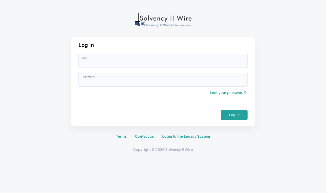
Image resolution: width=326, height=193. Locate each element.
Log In (234, 115)
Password (87, 77)
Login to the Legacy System (186, 136)
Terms (121, 136)
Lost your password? (228, 92)
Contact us (144, 136)
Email (84, 58)
